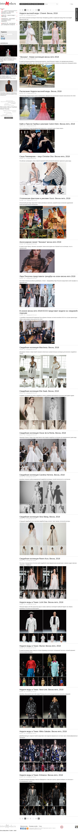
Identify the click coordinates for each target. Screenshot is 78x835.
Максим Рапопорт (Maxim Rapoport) (8, 101)
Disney (9, 112)
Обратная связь (24, 826)
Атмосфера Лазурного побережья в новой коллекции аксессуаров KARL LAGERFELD (8, 94)
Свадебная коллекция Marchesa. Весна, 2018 (39, 347)
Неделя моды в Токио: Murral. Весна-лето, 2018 (40, 646)
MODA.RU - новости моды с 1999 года (8, 16)
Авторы (29, 4)
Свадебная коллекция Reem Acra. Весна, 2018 (40, 559)
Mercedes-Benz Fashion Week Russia (8, 108)
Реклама (35, 4)
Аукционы (14, 111)
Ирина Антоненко (9, 100)
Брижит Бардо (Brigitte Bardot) (7, 115)
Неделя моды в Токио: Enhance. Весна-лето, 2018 (41, 775)
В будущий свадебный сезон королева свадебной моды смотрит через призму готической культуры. (45, 521)
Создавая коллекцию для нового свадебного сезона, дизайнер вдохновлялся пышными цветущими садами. (47, 395)
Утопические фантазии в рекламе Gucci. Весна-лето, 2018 (45, 198)
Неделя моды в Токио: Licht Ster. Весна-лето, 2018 (41, 602)
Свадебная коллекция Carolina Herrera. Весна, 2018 (42, 475)
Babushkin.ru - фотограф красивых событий (7, 12)
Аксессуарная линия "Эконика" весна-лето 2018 (40, 242)
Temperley (7, 103)
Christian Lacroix (6, 110)
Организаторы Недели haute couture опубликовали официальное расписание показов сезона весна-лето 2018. (48, 95)
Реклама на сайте (33, 826)
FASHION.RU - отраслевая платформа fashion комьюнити (8, 20)
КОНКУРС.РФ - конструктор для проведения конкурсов (8, 24)
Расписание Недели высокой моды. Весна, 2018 (40, 91)
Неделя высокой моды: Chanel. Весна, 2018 (39, 13)
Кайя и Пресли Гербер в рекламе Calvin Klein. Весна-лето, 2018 (47, 124)
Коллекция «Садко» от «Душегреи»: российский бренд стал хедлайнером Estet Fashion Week (8, 77)
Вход (71, 4)
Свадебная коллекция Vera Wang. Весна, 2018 (40, 517)
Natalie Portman (9, 113)
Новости (23, 4)
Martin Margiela (7, 105)
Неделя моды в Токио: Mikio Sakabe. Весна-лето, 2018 (43, 731)
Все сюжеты (8, 117)
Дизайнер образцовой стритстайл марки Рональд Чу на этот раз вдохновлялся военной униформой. (45, 694)
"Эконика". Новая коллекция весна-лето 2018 (39, 57)
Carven (12, 105)
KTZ (11, 110)
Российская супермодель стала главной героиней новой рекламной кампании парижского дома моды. (45, 161)
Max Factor (6, 112)
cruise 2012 (4, 114)
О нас (41, 4)
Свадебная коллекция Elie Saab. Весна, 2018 (39, 391)
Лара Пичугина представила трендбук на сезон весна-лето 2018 (47, 276)
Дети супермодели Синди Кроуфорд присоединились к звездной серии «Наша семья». (42, 128)
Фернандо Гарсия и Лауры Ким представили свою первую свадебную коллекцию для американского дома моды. (48, 437)
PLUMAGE (13, 103)
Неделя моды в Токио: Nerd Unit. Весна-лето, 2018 (41, 689)
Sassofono (14, 110)
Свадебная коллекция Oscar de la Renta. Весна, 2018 (43, 433)
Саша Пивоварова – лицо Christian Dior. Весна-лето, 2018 (45, 156)
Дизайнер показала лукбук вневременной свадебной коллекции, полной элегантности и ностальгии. (45, 479)
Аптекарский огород (12, 102)
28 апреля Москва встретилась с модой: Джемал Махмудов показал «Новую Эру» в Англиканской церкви (8, 59)
